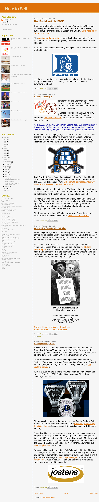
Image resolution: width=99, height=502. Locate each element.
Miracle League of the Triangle (10, 239)
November (8, 162)
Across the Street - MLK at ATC (50, 228)
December (8, 161)
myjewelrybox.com (42, 445)
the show (69, 184)
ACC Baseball (5, 200)
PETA (3, 249)
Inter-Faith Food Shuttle (8, 230)
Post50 (3, 250)
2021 (5, 139)
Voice (3, 268)
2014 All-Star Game (7, 198)
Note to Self (16, 8)
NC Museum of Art (6, 246)
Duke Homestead (6, 215)
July (6, 169)
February (8, 178)
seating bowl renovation (49, 38)
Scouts (3, 256)
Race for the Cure (6, 253)
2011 (5, 157)
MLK (39, 336)
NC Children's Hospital (8, 244)
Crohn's (3, 212)
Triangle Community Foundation (10, 262)
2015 (5, 150)
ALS (2, 201)
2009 (5, 188)
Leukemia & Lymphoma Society (10, 234)
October (7, 164)
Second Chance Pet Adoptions (10, 258)
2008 (5, 190)
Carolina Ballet (5, 207)
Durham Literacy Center (8, 218)
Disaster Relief (5, 213)
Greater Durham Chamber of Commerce (13, 225)
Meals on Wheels (6, 236)
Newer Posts (38, 493)
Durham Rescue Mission (8, 221)
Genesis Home (5, 224)
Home (66, 493)
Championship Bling (44, 343)
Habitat (3, 227)
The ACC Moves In (16, 111)
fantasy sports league (68, 457)
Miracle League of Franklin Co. (10, 237)
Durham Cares (5, 216)
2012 (5, 155)
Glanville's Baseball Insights (19, 120)
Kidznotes (4, 231)
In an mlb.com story (53, 118)
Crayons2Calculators (7, 210)
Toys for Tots (5, 261)
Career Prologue (16, 56)
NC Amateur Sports (7, 243)
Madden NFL (40, 460)
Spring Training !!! (43, 96)
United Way (4, 264)
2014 (5, 152)
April (6, 174)
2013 (5, 154)
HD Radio (4, 228)
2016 (5, 148)
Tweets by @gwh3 (7, 30)
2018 (5, 144)
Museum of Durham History (9, 242)
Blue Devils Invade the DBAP (49, 21)
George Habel (8, 20)
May (6, 173)
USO (2, 267)
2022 (5, 137)
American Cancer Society (9, 203)
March (7, 176)
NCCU (3, 247)
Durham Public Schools (8, 219)
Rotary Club (5, 255)
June (6, 171)
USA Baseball (5, 265)
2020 (5, 141)
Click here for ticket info (78, 216)
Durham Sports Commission (9, 222)
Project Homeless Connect (9, 252)
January (7, 186)
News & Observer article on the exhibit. (52, 327)
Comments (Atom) (49, 497)
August (7, 168)
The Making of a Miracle (18, 83)
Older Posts (94, 493)
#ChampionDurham (17, 102)
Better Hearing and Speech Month (11, 206)
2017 (5, 146)
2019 (5, 143)
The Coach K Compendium (19, 92)
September (8, 166)
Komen (3, 233)
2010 (5, 159)
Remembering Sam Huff (18, 65)
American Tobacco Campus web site (50, 329)
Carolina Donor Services (8, 209)
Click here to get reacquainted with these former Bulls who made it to (64, 183)
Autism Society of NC (7, 204)
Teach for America (6, 259)
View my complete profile (9, 24)
